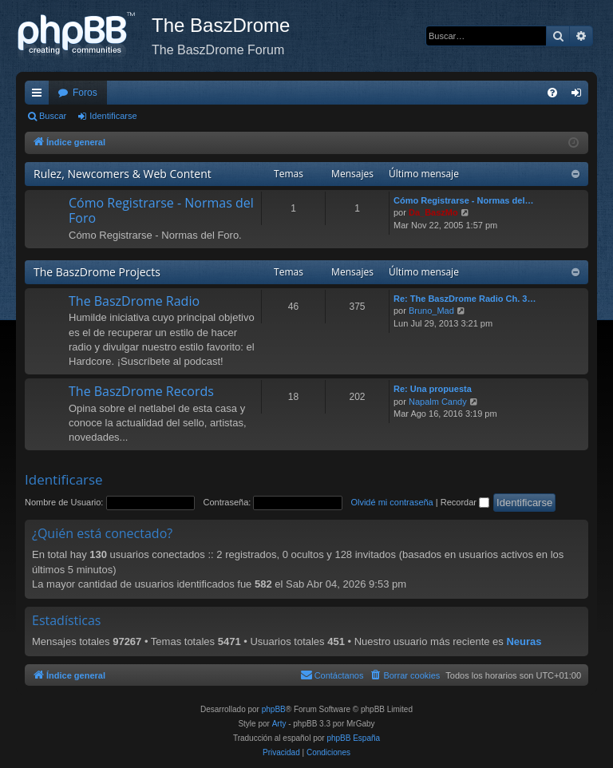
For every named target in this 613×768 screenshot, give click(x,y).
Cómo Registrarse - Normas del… (463, 200)
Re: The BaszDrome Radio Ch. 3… (465, 298)
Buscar (52, 116)
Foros (85, 92)
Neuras (523, 641)
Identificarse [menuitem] (579, 96)
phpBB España (353, 738)
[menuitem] (552, 93)
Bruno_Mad (431, 310)
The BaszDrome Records (141, 391)
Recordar (465, 502)
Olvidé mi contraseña (391, 502)
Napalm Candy (438, 401)
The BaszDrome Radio (134, 301)
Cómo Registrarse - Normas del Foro (161, 210)
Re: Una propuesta (433, 389)
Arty (279, 723)
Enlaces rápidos (40, 96)
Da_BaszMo (433, 212)
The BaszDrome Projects (97, 271)
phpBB (274, 709)
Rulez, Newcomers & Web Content (123, 173)
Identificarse (112, 116)
